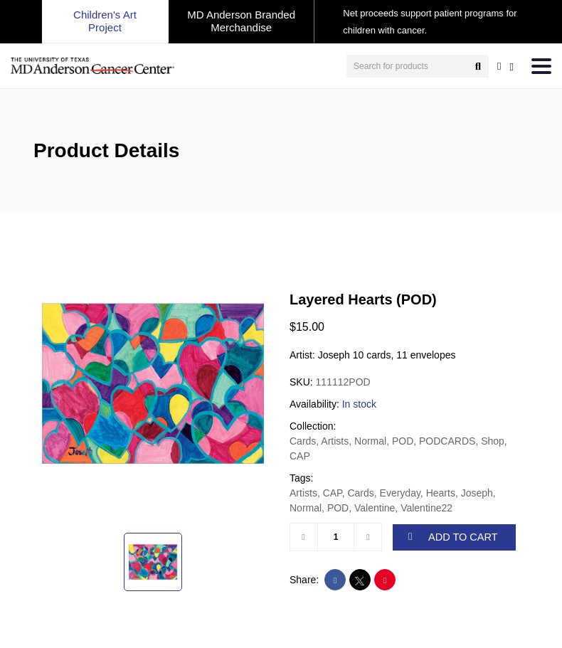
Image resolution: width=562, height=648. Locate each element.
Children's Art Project (105, 21)
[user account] (499, 66)
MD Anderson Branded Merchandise (241, 21)
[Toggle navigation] (541, 66)
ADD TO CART (453, 537)
